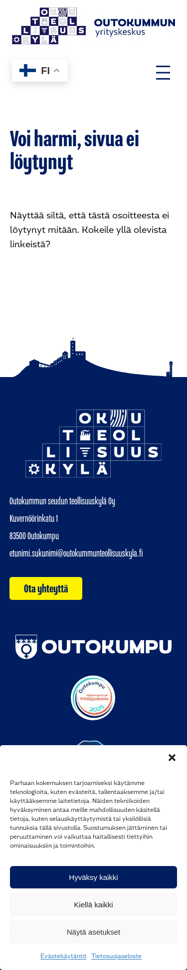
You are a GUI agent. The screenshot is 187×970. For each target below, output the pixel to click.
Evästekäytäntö (63, 956)
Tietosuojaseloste (116, 956)
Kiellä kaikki (93, 904)
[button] (172, 758)
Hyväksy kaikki (93, 877)
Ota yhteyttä (46, 588)
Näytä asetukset (94, 932)
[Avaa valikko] (163, 73)
